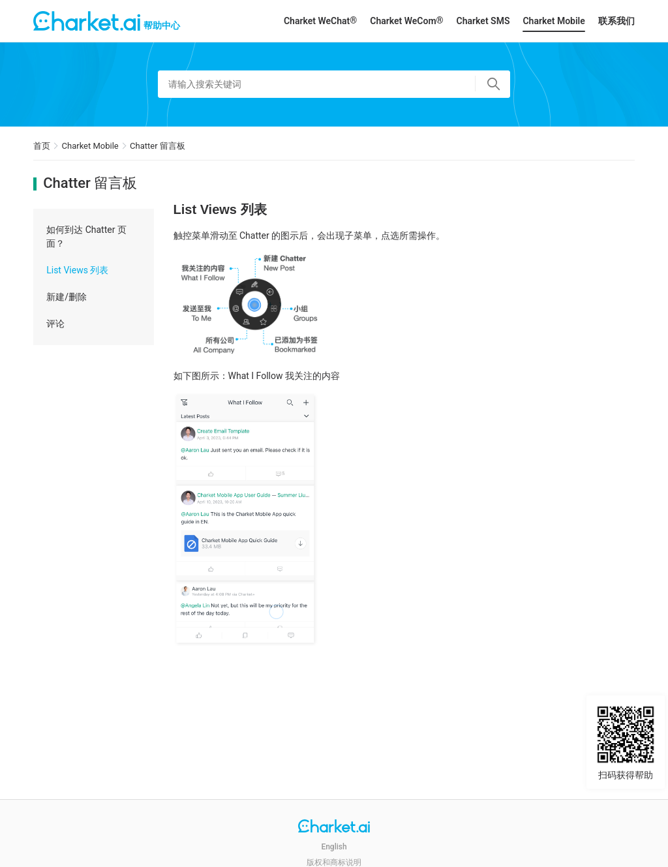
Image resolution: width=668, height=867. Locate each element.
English (333, 846)
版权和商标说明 (334, 862)
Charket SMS (483, 21)
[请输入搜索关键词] (334, 84)
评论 (55, 323)
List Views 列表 (77, 270)
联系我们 (616, 21)
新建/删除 (66, 297)
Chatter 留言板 (157, 146)
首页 (41, 146)
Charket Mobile (553, 21)
